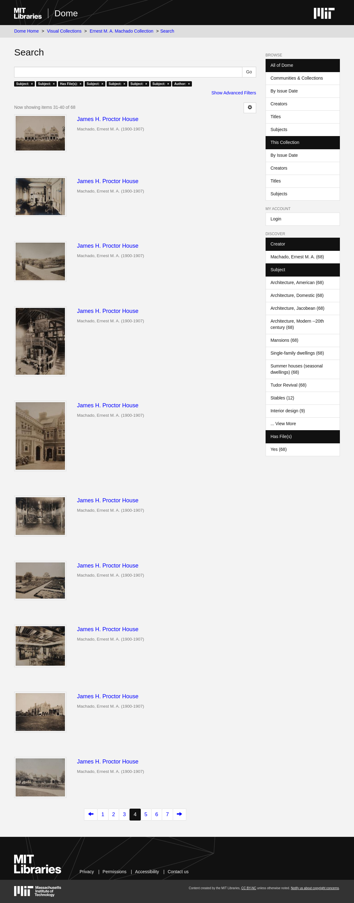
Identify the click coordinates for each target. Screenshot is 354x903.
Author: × (182, 84)
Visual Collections (64, 31)
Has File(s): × (71, 84)
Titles (276, 116)
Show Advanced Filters (233, 92)
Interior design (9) (288, 410)
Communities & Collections (297, 78)
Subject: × (24, 84)
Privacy (87, 871)
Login (276, 218)
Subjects (279, 129)
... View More (283, 423)
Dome (66, 13)
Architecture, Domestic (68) (297, 295)
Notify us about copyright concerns (315, 888)
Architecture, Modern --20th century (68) (297, 324)
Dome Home (26, 31)
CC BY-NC (248, 888)
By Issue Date (284, 90)
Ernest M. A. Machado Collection (121, 31)
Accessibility (147, 871)
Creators (279, 103)
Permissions (114, 871)
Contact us (178, 871)
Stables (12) (282, 397)
